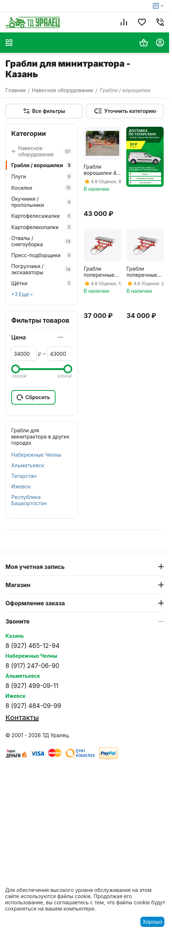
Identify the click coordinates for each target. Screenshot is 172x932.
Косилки (41, 187)
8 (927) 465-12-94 (32, 645)
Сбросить (33, 397)
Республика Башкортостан (29, 500)
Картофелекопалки (41, 227)
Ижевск (20, 486)
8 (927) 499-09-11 (31, 685)
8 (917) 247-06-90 (32, 665)
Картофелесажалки (41, 215)
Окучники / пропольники (41, 202)
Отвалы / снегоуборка (41, 241)
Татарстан (23, 476)
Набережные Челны (36, 455)
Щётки (41, 283)
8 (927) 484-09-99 (33, 705)
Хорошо (152, 922)
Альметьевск (27, 465)
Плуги (41, 176)
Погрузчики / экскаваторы (41, 269)
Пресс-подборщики (41, 255)
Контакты (22, 717)
